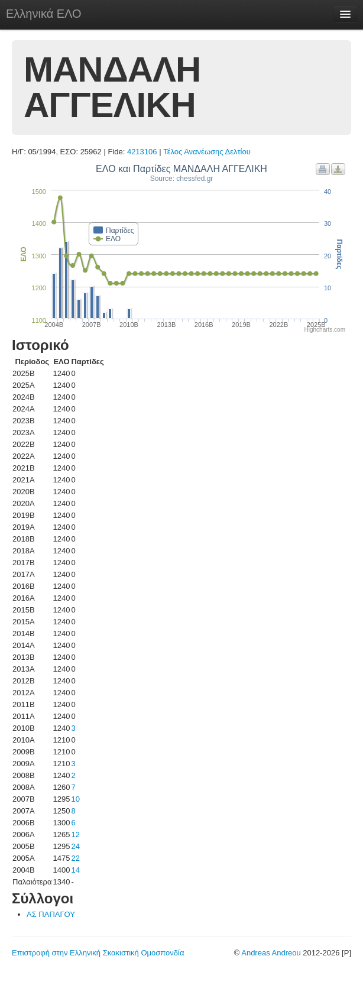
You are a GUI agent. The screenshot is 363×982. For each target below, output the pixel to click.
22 (75, 858)
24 (75, 846)
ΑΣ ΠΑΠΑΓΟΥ (51, 914)
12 (75, 834)
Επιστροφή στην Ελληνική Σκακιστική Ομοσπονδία (98, 952)
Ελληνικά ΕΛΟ (44, 13)
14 (75, 870)
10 (75, 799)
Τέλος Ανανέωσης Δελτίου (207, 151)
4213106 (142, 151)
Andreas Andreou (270, 952)
